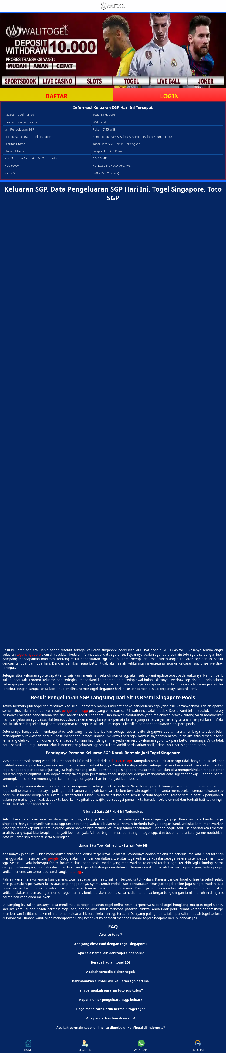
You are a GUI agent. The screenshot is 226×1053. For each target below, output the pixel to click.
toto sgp (75, 871)
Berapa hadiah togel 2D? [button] (110, 962)
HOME (28, 1046)
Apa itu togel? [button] (110, 934)
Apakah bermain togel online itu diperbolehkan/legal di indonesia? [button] (110, 1027)
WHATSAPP (141, 1046)
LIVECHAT (198, 1046)
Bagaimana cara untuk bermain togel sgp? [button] (110, 1009)
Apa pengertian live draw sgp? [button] (110, 1018)
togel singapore (29, 654)
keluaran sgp (122, 761)
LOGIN (169, 96)
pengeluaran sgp (75, 710)
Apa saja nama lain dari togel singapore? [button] (111, 953)
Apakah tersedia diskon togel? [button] (110, 971)
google (53, 858)
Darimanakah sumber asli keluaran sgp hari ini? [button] (111, 981)
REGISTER (85, 1046)
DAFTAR (56, 96)
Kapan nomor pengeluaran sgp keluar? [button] (110, 999)
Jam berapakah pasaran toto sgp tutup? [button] (111, 990)
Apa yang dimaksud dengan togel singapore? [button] (110, 944)
